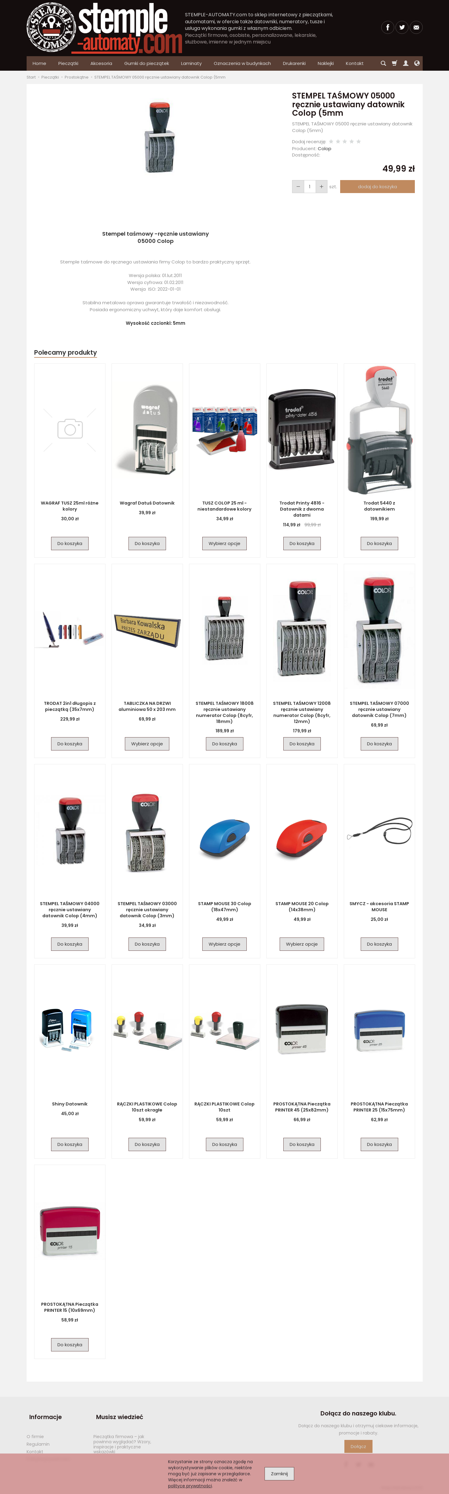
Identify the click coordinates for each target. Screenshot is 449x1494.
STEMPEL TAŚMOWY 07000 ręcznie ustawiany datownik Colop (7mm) (379, 709)
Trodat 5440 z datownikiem (379, 506)
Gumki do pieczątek (146, 63)
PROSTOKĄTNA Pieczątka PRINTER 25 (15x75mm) (379, 1107)
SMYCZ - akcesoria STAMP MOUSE (379, 906)
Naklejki (326, 63)
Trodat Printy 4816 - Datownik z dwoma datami (302, 506)
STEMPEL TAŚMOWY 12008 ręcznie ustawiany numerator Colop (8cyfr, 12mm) (302, 712)
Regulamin (38, 1437)
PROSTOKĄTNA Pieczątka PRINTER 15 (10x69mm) (70, 1307)
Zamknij (279, 1473)
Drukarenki (294, 63)
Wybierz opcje (224, 543)
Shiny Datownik (70, 1104)
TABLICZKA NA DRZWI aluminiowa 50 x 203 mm (147, 706)
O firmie (35, 1430)
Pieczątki (68, 63)
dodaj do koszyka (375, 186)
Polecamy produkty (65, 352)
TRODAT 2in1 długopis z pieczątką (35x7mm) (69, 706)
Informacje (43, 1413)
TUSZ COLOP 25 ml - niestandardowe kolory (225, 506)
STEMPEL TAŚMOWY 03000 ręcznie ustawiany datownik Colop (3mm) (147, 909)
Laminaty (191, 63)
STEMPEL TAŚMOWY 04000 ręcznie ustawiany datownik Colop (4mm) (70, 909)
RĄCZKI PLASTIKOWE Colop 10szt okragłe (147, 1107)
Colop (324, 148)
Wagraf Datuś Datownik (147, 503)
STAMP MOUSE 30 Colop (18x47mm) (224, 906)
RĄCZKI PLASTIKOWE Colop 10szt (224, 1107)
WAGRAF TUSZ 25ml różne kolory (70, 506)
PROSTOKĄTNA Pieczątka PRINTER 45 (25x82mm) (302, 1107)
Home (39, 63)
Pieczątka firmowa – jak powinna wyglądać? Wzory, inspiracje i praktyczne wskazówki (122, 1437)
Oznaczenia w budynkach (242, 63)
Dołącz (358, 1446)
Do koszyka (69, 543)
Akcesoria (101, 63)
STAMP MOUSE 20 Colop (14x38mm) (302, 906)
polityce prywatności (190, 1486)
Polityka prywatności (48, 1452)
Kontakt (35, 1445)
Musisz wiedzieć (117, 1413)
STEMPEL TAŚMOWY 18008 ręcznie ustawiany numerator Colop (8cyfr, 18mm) (224, 712)
